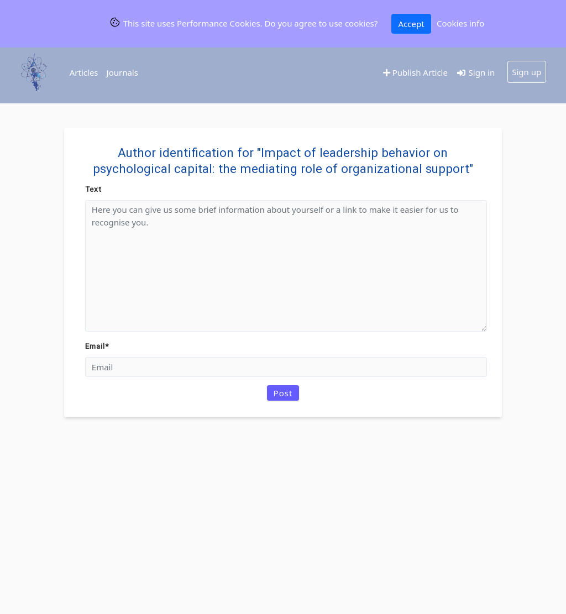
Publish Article (415, 72)
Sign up (526, 71)
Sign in (475, 72)
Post (283, 392)
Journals (122, 72)
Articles (84, 72)
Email (97, 346)
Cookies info (460, 23)
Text (93, 189)
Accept (411, 23)
